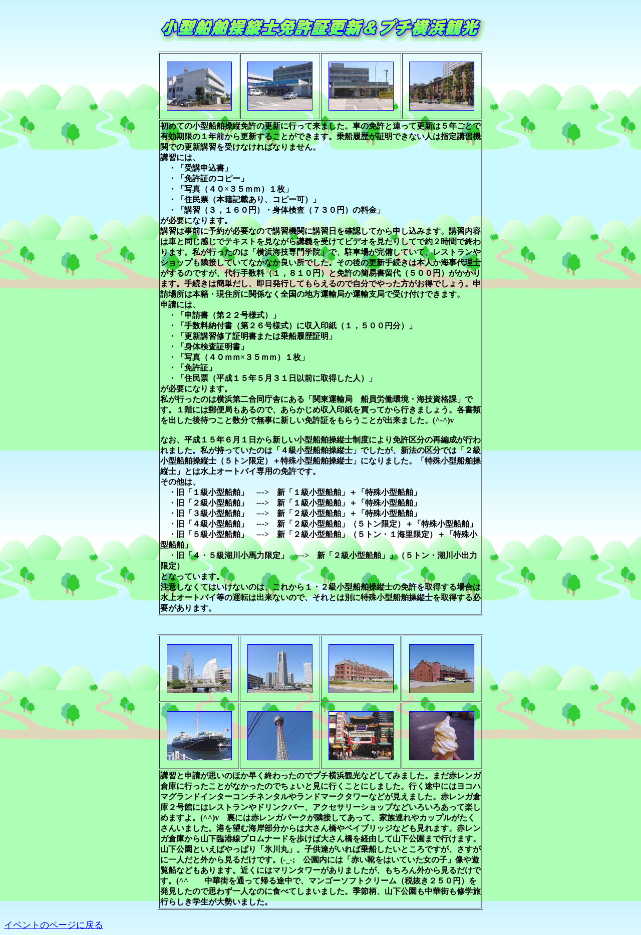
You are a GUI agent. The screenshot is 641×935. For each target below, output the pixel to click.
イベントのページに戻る (53, 925)
